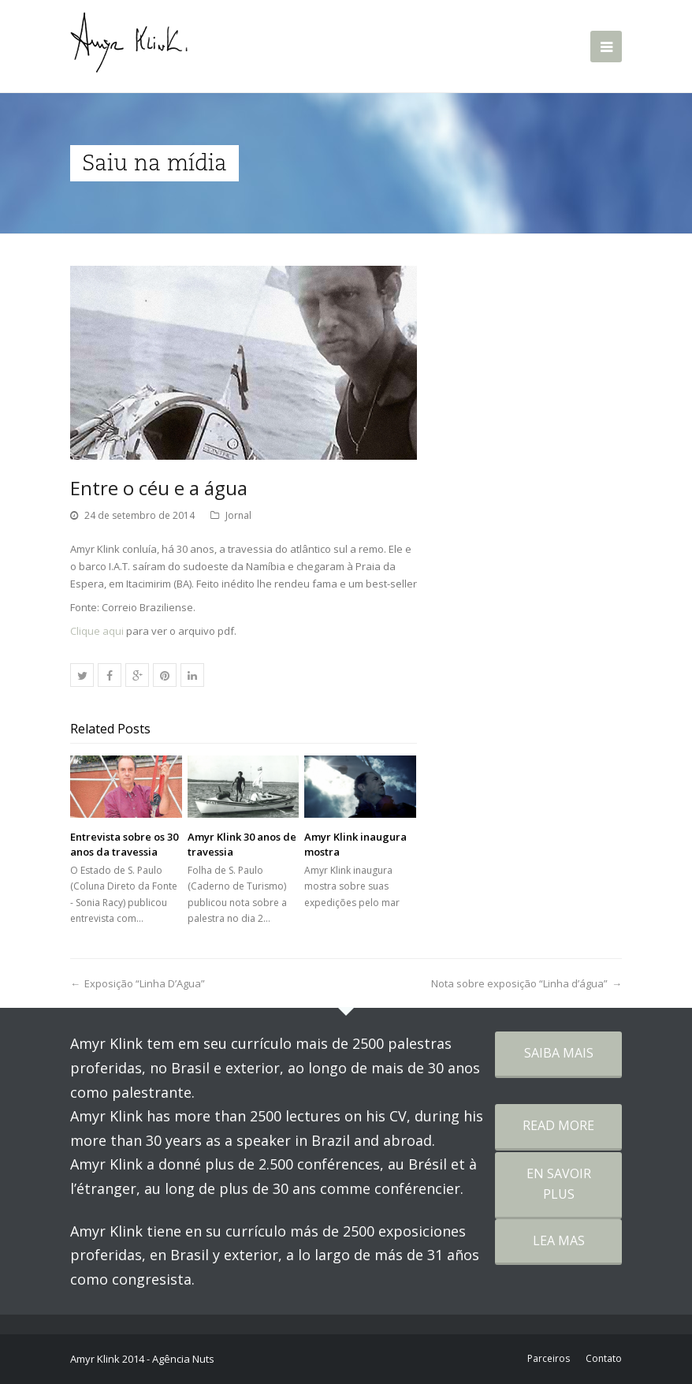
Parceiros (548, 1358)
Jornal (238, 515)
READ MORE (558, 1125)
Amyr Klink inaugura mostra (355, 844)
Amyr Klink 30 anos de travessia (242, 844)
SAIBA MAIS (558, 1052)
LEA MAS (559, 1240)
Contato (604, 1358)
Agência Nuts (183, 1359)
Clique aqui (97, 631)
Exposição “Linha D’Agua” (144, 983)
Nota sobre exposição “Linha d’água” (519, 983)
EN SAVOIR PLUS (558, 1184)
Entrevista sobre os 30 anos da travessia (124, 844)
